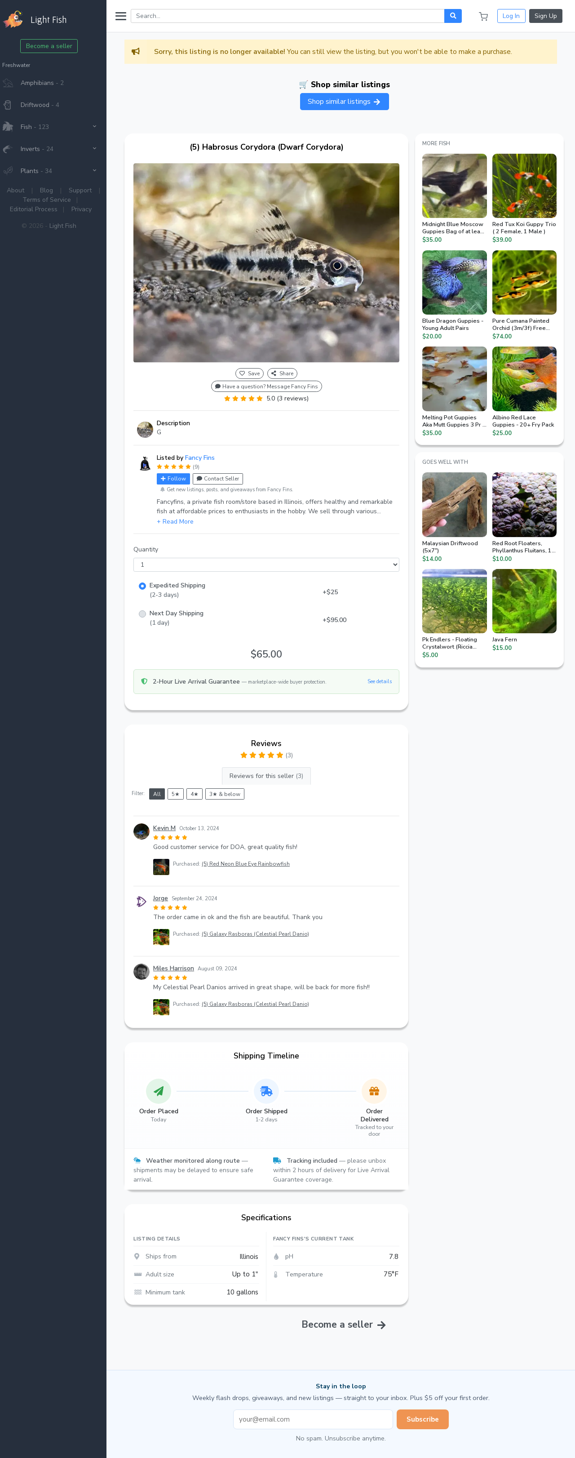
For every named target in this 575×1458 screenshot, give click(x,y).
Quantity (154, 545)
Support (88, 190)
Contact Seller (226, 474)
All (165, 789)
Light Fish (71, 226)
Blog (55, 190)
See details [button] (382, 677)
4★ (203, 789)
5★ (184, 789)
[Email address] (317, 1415)
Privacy (90, 209)
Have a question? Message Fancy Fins (272, 382)
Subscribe (427, 1414)
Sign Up (546, 16)
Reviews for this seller (272, 772)
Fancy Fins (208, 453)
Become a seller (58, 46)
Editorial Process (42, 209)
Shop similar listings (348, 102)
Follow (182, 474)
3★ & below (233, 789)
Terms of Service (55, 200)
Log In (511, 16)
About (24, 190)
